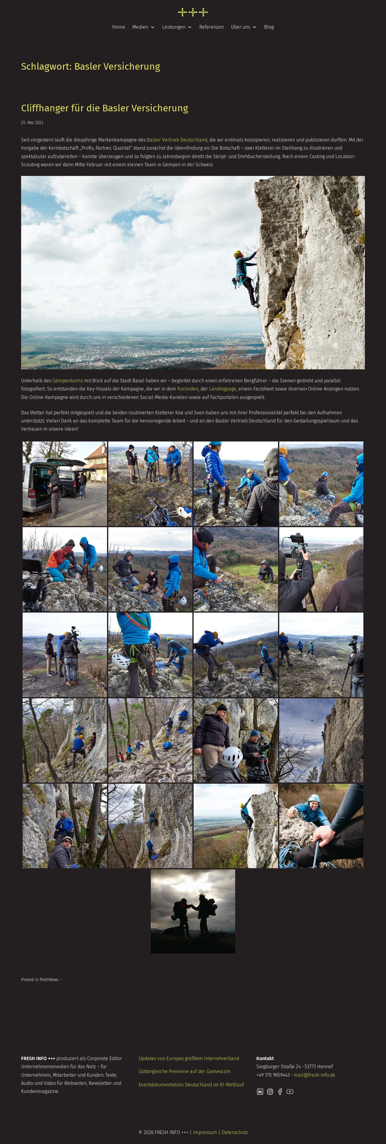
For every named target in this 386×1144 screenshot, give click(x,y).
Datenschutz (235, 1132)
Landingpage (222, 389)
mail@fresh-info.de (314, 1075)
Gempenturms (67, 381)
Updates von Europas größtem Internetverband (189, 1058)
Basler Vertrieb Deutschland (177, 140)
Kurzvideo (187, 389)
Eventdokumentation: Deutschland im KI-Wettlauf (191, 1085)
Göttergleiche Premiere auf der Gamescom (185, 1071)
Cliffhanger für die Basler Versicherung (104, 108)
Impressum (205, 1132)
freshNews (49, 979)
